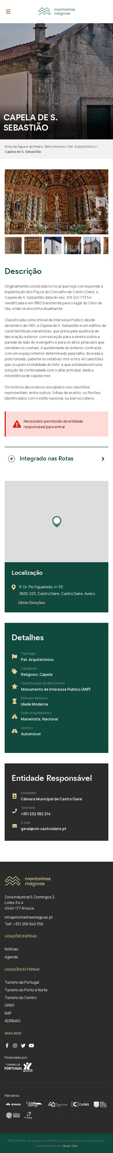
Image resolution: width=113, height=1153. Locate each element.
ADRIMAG (13, 1020)
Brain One (70, 1146)
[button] (100, 202)
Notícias (11, 949)
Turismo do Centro (21, 997)
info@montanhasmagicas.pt (29, 917)
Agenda (11, 956)
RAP (8, 1013)
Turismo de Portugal (22, 982)
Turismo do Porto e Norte (26, 989)
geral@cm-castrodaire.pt (43, 828)
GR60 (9, 1005)
